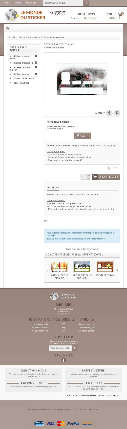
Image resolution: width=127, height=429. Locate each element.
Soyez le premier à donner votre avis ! (82, 249)
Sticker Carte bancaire (23, 79)
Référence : (49, 48)
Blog (63, 327)
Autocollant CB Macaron (59, 276)
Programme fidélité (39, 331)
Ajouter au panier (105, 177)
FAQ (63, 324)
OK (86, 3)
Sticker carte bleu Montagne (82, 276)
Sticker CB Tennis (105, 275)
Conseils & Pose (21, 83)
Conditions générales (87, 331)
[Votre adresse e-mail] (60, 348)
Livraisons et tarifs (40, 324)
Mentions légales (87, 327)
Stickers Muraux (21, 75)
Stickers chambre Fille (23, 63)
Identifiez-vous (90, 18)
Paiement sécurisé (40, 327)
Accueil (12, 37)
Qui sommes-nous (87, 324)
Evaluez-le (82, 136)
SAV (63, 331)
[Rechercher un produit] (63, 3)
